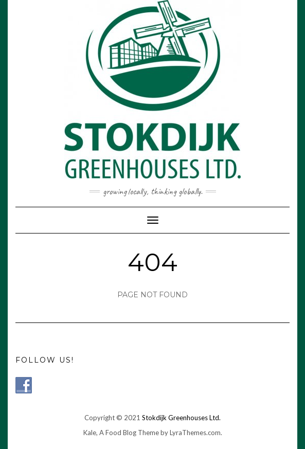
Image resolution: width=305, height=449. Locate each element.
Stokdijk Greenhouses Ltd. (181, 418)
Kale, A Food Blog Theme (121, 432)
